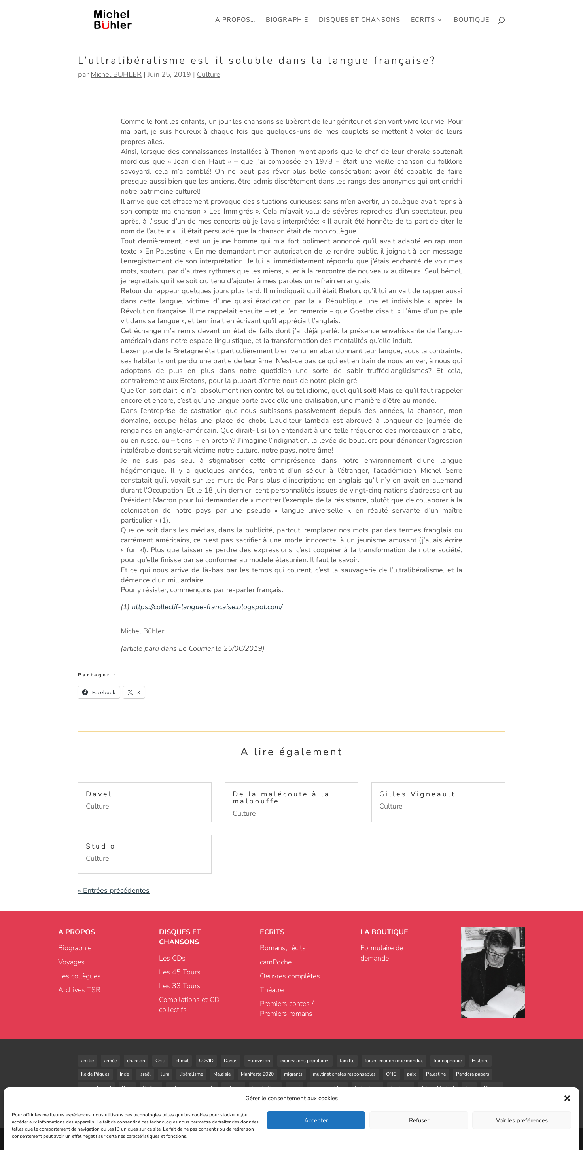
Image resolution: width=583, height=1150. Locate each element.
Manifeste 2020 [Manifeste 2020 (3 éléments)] (257, 1074)
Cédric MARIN (131, 1139)
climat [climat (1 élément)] (182, 1060)
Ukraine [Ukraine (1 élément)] (492, 1087)
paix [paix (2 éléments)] (411, 1074)
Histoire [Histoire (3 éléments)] (480, 1060)
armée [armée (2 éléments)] (110, 1060)
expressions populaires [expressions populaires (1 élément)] (304, 1060)
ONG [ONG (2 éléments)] (391, 1074)
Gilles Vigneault (417, 794)
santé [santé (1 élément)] (294, 1087)
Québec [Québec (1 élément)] (151, 1087)
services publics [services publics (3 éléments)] (327, 1087)
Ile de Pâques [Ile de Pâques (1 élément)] (95, 1074)
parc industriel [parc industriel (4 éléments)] (96, 1087)
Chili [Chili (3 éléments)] (160, 1060)
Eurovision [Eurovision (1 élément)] (259, 1060)
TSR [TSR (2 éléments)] (469, 1087)
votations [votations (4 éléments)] (151, 1101)
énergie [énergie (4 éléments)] (206, 1101)
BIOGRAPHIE (287, 20)
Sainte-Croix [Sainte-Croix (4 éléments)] (265, 1087)
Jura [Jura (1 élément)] (165, 1074)
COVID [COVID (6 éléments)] (206, 1060)
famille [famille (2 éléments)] (347, 1060)
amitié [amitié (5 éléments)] (87, 1060)
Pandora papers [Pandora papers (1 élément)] (472, 1074)
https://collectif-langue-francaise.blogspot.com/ (207, 607)
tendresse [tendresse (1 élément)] (400, 1087)
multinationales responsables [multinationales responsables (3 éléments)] (344, 1074)
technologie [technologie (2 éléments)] (367, 1087)
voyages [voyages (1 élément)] (179, 1101)
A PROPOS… (235, 20)
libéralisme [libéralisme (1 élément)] (191, 1074)
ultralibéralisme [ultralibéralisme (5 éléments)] (97, 1101)
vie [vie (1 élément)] (128, 1101)
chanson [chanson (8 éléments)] (136, 1060)
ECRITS (423, 20)
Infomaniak (337, 1139)
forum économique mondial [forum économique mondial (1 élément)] (394, 1060)
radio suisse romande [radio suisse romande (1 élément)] (191, 1087)
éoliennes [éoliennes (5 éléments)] (234, 1101)
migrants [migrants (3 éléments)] (293, 1074)
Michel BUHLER (116, 74)
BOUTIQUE (471, 20)
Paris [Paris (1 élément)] (127, 1087)
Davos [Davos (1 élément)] (230, 1060)
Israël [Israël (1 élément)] (145, 1074)
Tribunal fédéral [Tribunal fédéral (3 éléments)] (437, 1087)
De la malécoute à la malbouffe (281, 797)
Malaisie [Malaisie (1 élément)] (222, 1074)
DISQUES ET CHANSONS (359, 20)
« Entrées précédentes (114, 890)
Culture (208, 74)
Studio (101, 846)
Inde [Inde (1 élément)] (124, 1074)
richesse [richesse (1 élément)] (233, 1087)
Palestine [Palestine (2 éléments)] (436, 1074)
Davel (99, 794)
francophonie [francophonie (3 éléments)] (447, 1060)
